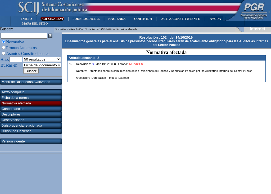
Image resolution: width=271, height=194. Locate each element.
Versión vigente (13, 141)
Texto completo (13, 92)
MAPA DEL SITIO (35, 23)
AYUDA (215, 19)
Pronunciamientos (21, 47)
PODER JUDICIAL (86, 19)
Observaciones (13, 120)
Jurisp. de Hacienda (16, 131)
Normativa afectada (16, 103)
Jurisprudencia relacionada (22, 125)
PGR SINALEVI (52, 19)
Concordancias (13, 109)
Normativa (15, 42)
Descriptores (11, 114)
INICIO (26, 19)
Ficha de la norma (15, 98)
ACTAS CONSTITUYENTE (180, 19)
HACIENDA (116, 19)
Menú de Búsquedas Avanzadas (26, 82)
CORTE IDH (143, 19)
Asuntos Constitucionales (27, 53)
